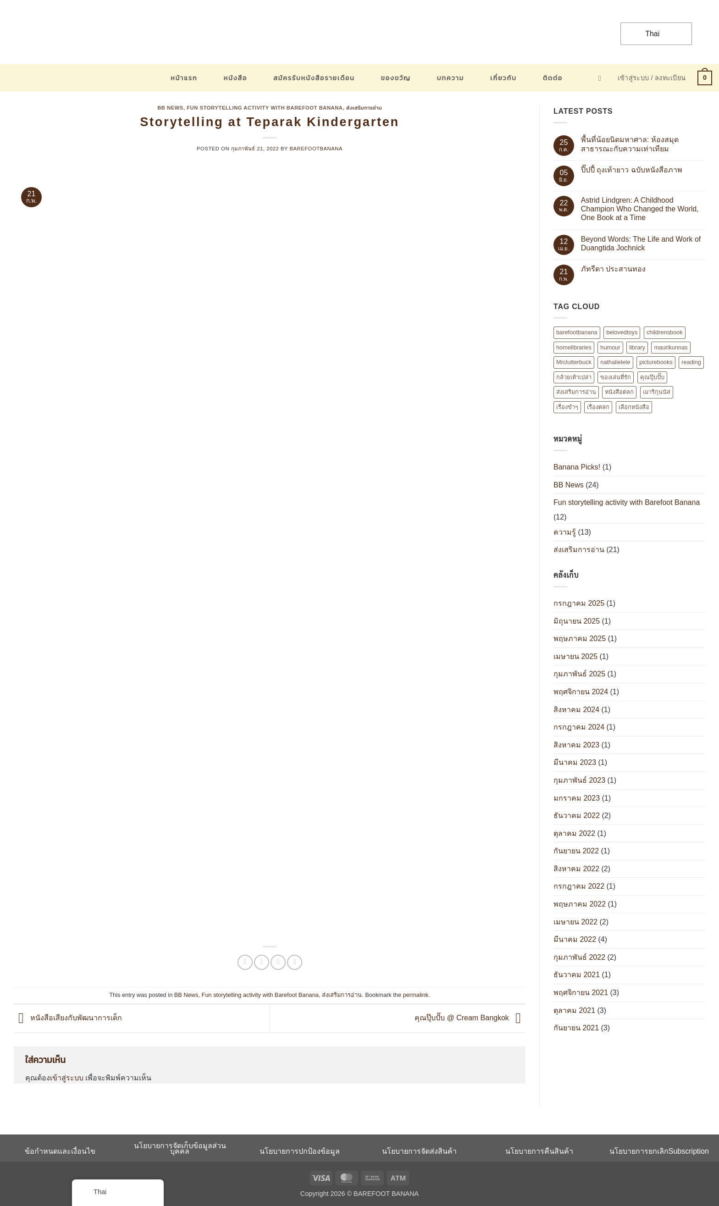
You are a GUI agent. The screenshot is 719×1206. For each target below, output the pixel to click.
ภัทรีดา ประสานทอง (613, 269)
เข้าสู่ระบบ (66, 1078)
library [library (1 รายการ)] (637, 347)
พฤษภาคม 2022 (579, 904)
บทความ (450, 78)
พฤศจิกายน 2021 (580, 992)
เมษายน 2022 (575, 922)
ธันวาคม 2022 (576, 815)
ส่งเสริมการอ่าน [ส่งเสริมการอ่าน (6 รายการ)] (576, 391)
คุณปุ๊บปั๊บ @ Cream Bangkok (470, 1018)
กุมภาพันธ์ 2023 (579, 780)
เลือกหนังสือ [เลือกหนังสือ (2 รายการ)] (634, 407)
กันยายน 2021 (576, 1028)
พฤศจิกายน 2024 (580, 692)
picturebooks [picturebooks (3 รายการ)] (656, 362)
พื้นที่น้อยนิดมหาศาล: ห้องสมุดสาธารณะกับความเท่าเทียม (630, 144)
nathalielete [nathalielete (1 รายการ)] (615, 362)
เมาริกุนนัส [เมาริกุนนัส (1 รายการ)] (656, 391)
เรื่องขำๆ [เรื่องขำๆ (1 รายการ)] (567, 407)
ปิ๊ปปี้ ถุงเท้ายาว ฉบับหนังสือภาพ (631, 170)
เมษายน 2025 (575, 656)
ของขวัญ (396, 78)
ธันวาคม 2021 (576, 975)
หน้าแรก (184, 78)
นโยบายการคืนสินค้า (539, 1151)
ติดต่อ (553, 78)
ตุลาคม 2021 (574, 1010)
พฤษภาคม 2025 (579, 638)
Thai (646, 34)
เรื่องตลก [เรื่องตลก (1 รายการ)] (598, 407)
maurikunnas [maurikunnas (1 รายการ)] (670, 347)
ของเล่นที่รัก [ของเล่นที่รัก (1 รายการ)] (615, 377)
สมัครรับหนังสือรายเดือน (314, 78)
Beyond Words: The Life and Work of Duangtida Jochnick (641, 243)
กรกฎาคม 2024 (578, 727)
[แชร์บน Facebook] (245, 962)
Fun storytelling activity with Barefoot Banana (265, 108)
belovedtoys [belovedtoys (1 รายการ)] (621, 332)
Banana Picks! (576, 467)
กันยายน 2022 (576, 851)
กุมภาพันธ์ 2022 (579, 957)
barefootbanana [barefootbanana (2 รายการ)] (576, 332)
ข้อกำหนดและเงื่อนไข (60, 1151)
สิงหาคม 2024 (576, 710)
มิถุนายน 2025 (576, 621)
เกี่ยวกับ (503, 78)
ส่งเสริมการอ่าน (364, 108)
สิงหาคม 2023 (576, 745)
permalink (415, 994)
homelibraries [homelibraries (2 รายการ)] (574, 347)
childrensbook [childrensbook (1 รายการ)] (665, 332)
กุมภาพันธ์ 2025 (579, 674)
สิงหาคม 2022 (576, 869)
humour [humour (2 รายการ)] (610, 347)
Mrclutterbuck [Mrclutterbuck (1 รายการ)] (574, 362)
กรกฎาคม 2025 (578, 603)
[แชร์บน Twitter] (261, 962)
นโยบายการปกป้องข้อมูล (300, 1151)
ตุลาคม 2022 (574, 833)
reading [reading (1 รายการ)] (691, 362)
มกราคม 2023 (576, 798)
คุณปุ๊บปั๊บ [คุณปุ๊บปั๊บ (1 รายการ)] (652, 377)
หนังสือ (235, 78)
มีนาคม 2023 (574, 762)
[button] (602, 78)
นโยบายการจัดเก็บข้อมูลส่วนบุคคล (180, 1148)
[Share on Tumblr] (294, 962)
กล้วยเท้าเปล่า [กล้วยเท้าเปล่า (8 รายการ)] (574, 377)
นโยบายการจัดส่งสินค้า (419, 1151)
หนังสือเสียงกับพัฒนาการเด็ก (68, 1018)
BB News (170, 108)
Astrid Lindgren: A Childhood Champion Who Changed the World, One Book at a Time (640, 208)
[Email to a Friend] (278, 962)
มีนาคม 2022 (574, 939)
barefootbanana (316, 148)
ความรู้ (564, 532)
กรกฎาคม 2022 (578, 886)
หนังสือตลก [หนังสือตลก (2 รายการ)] (619, 391)
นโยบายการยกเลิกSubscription (659, 1151)
